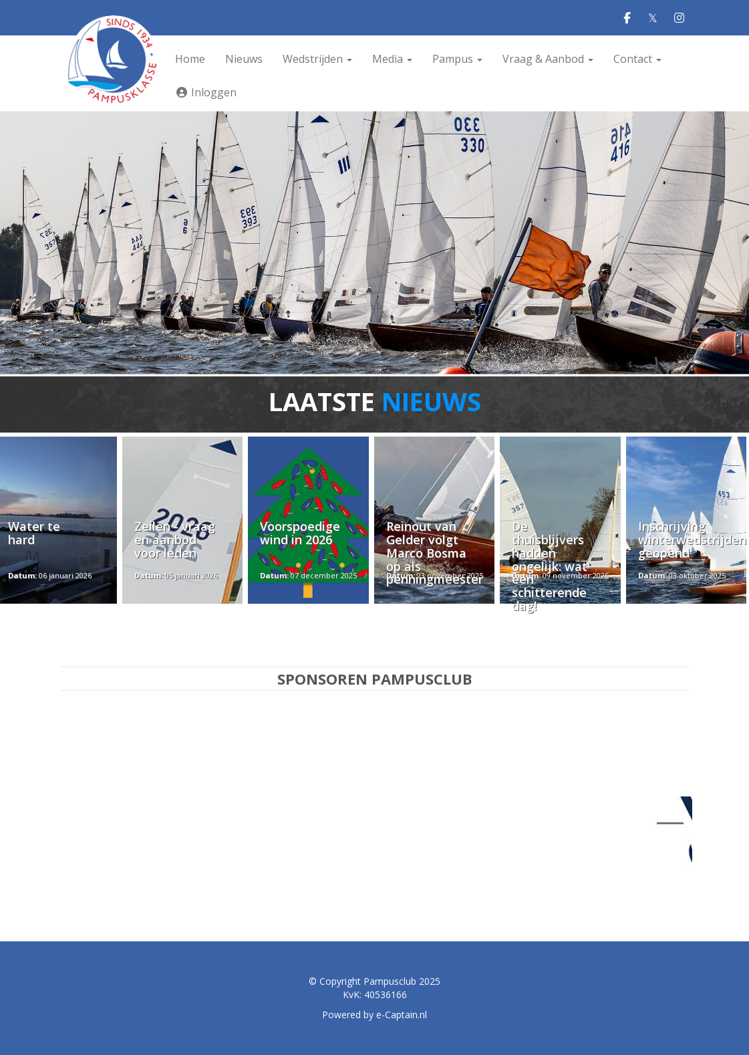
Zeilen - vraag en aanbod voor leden (174, 539)
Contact (637, 58)
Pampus (457, 58)
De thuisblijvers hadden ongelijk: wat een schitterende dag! (549, 566)
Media (392, 58)
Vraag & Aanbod (547, 58)
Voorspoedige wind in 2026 (300, 533)
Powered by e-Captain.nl (374, 1014)
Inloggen (206, 92)
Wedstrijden (317, 58)
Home (190, 58)
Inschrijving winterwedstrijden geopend (692, 539)
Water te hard (34, 533)
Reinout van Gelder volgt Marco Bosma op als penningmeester (434, 552)
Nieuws (244, 58)
